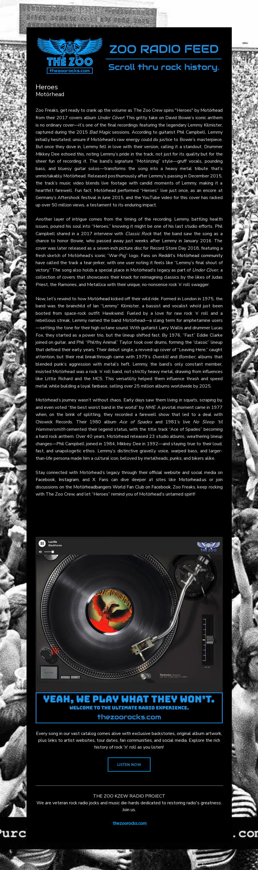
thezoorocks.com (130, 823)
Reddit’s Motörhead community (191, 255)
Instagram (69, 480)
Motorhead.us (192, 480)
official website (164, 472)
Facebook (45, 480)
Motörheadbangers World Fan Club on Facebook (122, 487)
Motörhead (211, 110)
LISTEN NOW (129, 765)
